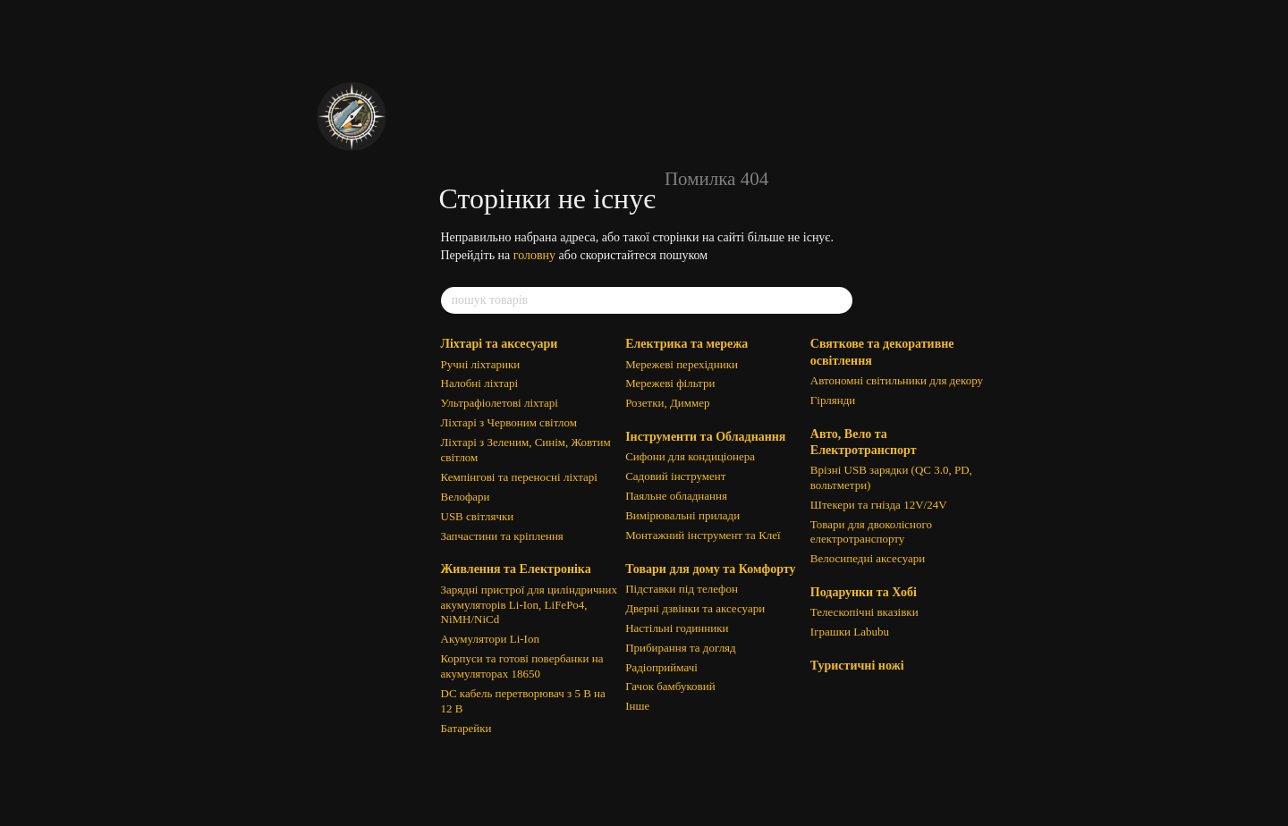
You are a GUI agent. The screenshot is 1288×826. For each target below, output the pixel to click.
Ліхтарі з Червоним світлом (509, 422)
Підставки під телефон (681, 588)
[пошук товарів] (838, 300)
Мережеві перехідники (681, 364)
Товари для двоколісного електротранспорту (871, 532)
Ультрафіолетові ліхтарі (499, 402)
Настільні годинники (676, 628)
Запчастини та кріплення (502, 536)
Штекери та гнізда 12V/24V (878, 504)
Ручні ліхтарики (481, 364)
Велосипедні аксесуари (867, 558)
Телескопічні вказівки (864, 612)
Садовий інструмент (675, 476)
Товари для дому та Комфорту (710, 569)
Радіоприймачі (661, 667)
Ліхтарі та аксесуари (499, 343)
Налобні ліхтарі (480, 383)
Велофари (465, 496)
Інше (637, 705)
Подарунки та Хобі (863, 592)
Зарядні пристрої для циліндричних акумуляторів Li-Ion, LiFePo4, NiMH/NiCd (529, 605)
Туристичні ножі (857, 665)
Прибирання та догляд (680, 647)
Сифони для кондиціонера (690, 456)
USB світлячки (477, 516)
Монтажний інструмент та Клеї (703, 535)
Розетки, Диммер (667, 402)
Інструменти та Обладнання (705, 436)
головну (534, 255)
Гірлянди (832, 400)
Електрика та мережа (686, 343)
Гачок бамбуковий (670, 686)
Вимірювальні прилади (682, 515)
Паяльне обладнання (676, 495)
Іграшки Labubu (849, 631)
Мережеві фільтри (670, 383)
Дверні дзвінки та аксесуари (695, 608)
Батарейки (466, 728)
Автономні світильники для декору (896, 380)
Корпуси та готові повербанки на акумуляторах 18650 (522, 666)
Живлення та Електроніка (516, 569)
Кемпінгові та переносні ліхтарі (519, 477)
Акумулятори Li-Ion (490, 638)
